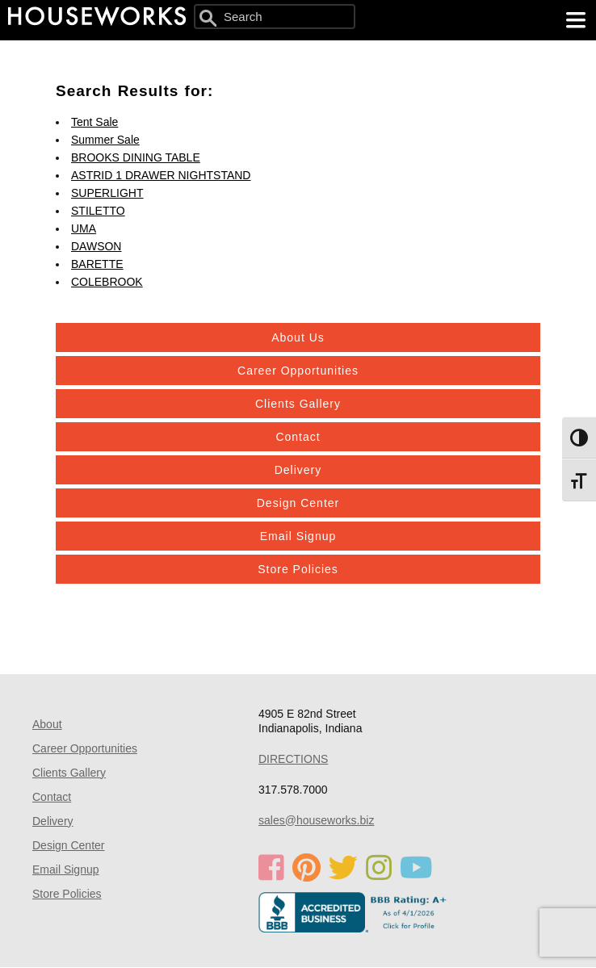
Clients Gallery (298, 403)
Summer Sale (105, 139)
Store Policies (298, 569)
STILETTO (98, 210)
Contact (297, 436)
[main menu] (576, 20)
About (47, 724)
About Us (298, 337)
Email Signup (298, 536)
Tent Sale (94, 121)
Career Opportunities (298, 370)
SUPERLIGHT (107, 192)
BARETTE (97, 264)
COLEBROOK (107, 281)
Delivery (298, 469)
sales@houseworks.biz (316, 820)
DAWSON (96, 246)
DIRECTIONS (293, 758)
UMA (83, 228)
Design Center (298, 503)
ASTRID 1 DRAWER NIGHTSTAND (160, 175)
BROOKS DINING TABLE (135, 157)
